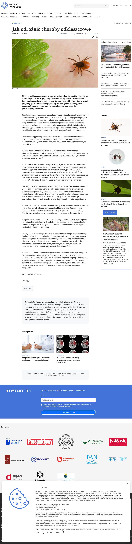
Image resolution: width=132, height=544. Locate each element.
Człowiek (32, 13)
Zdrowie (41, 13)
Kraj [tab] (123, 42)
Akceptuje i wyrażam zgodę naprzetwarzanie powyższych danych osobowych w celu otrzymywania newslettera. (67, 405)
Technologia (86, 13)
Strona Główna (118, 23)
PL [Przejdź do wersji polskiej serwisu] (126, 6)
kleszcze (27, 288)
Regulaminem (73, 374)
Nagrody (35, 17)
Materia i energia (70, 13)
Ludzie (97, 17)
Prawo (44, 17)
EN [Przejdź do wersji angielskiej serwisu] (129, 6)
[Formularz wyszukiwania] (91, 6)
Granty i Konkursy (72, 17)
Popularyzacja (56, 17)
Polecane (110, 213)
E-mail (43, 396)
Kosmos (4, 13)
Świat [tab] (129, 42)
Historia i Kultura (17, 13)
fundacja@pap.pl (93, 523)
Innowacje (25, 17)
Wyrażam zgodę (53, 532)
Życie (50, 13)
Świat (103, 138)
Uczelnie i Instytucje (9, 17)
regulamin (52, 404)
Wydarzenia (87, 17)
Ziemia (58, 13)
